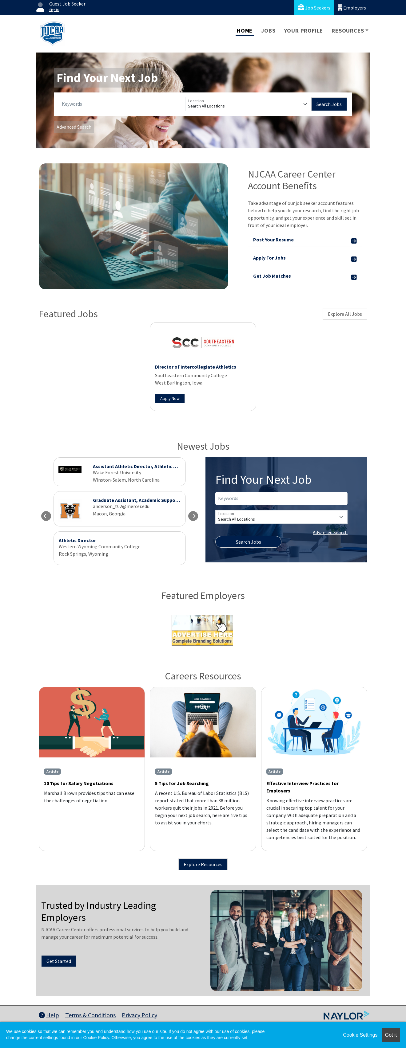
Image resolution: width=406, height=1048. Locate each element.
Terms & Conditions (90, 1015)
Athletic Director (77, 540)
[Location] (248, 104)
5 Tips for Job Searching (182, 783)
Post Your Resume (305, 241)
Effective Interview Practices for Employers (302, 787)
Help (49, 1015)
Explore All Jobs (345, 314)
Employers (352, 7)
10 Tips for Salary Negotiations (78, 783)
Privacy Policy (139, 1015)
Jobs (268, 30)
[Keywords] (122, 104)
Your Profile (303, 30)
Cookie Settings (360, 1035)
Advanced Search (74, 127)
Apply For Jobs (305, 259)
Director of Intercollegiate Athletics (195, 367)
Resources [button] (348, 30)
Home (245, 30)
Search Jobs (329, 104)
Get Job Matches (305, 277)
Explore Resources (203, 864)
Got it (391, 1035)
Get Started (58, 961)
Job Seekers (314, 7)
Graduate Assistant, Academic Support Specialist (147, 500)
